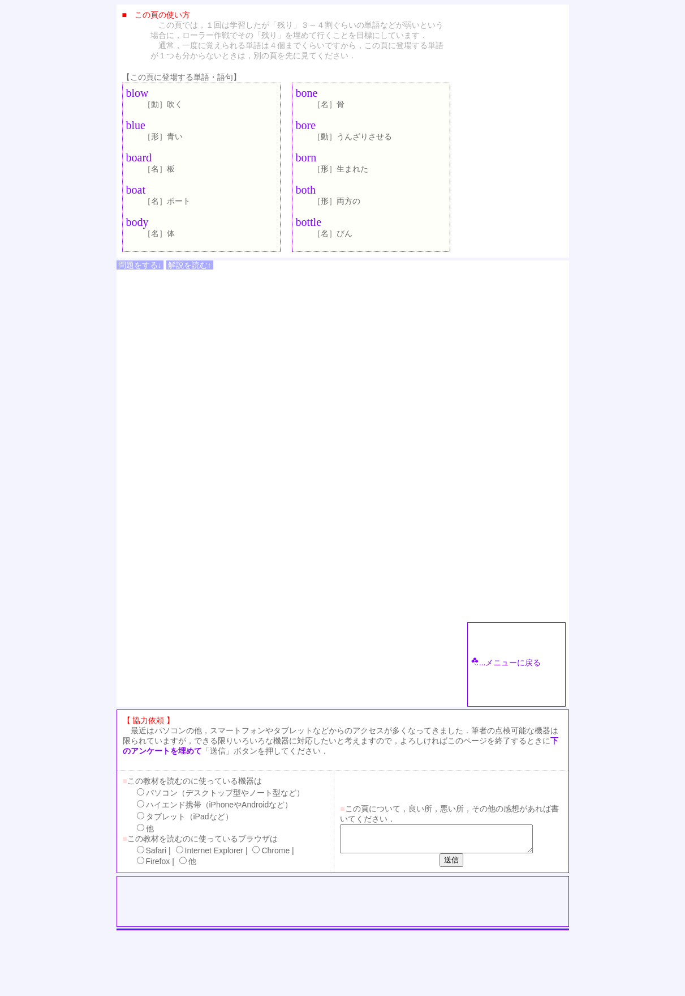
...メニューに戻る (506, 662)
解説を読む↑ (190, 265)
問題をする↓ (140, 265)
